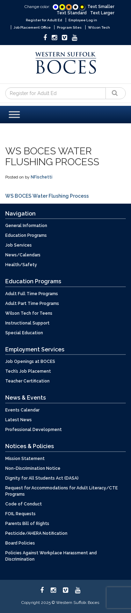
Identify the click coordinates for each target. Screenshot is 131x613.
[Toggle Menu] (14, 114)
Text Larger (102, 12)
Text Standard (72, 12)
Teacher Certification (27, 381)
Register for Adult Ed (44, 20)
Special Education (24, 332)
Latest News (18, 419)
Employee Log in (82, 20)
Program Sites (69, 27)
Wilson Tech (99, 27)
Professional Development (33, 429)
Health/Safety (21, 264)
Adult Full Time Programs (31, 293)
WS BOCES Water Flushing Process (47, 196)
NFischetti (41, 177)
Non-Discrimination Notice (32, 468)
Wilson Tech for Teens (28, 313)
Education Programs (26, 235)
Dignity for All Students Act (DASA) (42, 478)
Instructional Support (27, 323)
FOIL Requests (20, 513)
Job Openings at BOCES (30, 361)
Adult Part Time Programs (32, 303)
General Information (26, 225)
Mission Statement (25, 458)
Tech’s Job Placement (28, 371)
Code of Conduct (23, 504)
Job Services (18, 245)
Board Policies (20, 543)
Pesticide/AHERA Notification (36, 533)
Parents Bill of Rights (27, 523)
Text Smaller (100, 6)
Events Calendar (22, 410)
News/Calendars (23, 255)
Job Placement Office (32, 27)
